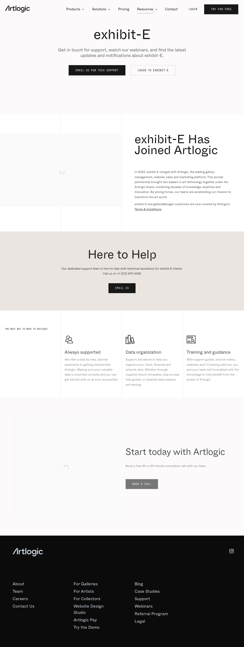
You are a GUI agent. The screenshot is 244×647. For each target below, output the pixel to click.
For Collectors (87, 599)
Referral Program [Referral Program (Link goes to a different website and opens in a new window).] (151, 614)
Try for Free (221, 9)
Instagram (228, 551)
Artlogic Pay (85, 620)
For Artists (84, 591)
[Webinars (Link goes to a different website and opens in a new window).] (144, 606)
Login (193, 9)
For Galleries (86, 584)
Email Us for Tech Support (96, 70)
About (18, 584)
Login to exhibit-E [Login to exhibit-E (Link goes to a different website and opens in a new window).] (153, 70)
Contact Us (24, 606)
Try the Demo (87, 627)
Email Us (122, 288)
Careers (20, 599)
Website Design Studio (89, 609)
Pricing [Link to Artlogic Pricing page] (123, 9)
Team (18, 591)
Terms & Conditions (148, 209)
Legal (140, 621)
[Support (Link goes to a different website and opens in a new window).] (142, 599)
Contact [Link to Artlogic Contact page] (171, 9)
